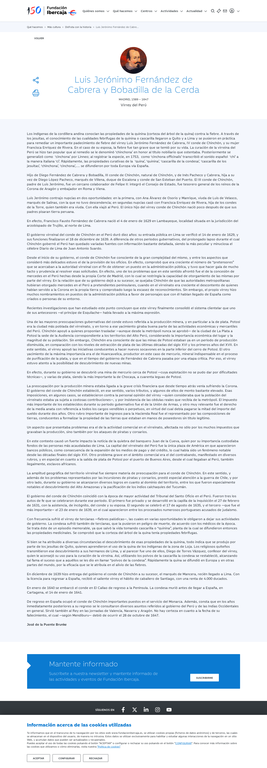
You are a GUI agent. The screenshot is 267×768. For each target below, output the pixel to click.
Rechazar (95, 758)
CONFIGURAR (183, 743)
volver (39, 38)
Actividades (169, 11)
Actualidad (194, 11)
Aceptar (38, 758)
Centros (146, 11)
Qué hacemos (123, 11)
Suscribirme (204, 677)
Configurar (66, 758)
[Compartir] (35, 80)
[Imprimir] (35, 93)
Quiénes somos (93, 11)
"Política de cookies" (108, 746)
